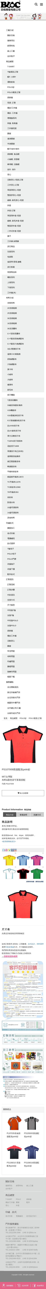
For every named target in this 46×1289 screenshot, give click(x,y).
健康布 (10, 385)
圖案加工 (11, 528)
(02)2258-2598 (14, 1233)
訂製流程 (11, 584)
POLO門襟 (11, 559)
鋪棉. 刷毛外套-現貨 (15, 221)
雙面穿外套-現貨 (14, 226)
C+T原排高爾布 (13, 334)
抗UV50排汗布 (13, 426)
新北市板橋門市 (13, 692)
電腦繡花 (11, 538)
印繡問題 (11, 661)
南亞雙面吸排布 (13, 461)
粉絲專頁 (38, 1285)
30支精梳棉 (12, 318)
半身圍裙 (11, 144)
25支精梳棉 (12, 313)
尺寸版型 (11, 605)
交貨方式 (11, 600)
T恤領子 (10, 549)
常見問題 (11, 651)
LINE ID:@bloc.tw (29, 1233)
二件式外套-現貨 (14, 231)
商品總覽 (9, 61)
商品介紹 (9, 815)
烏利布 (10, 497)
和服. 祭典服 (12, 123)
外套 (9, 205)
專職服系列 (12, 118)
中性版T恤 (11, 610)
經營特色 (11, 46)
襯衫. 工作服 (12, 113)
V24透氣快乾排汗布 (15, 415)
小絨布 (10, 374)
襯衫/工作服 (12, 108)
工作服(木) (11, 293)
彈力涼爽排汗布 (13, 436)
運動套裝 (11, 82)
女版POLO (11, 625)
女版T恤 (10, 615)
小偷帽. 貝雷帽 (13, 159)
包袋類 (10, 257)
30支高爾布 (12, 328)
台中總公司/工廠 (14, 708)
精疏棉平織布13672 (15, 477)
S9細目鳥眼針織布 (14, 405)
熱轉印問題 (12, 672)
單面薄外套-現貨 (14, 216)
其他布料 (11, 518)
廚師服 (10, 97)
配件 (28, 1202)
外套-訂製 (11, 210)
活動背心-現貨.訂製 (15, 180)
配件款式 (11, 574)
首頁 (5, 718)
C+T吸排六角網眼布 (15, 344)
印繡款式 (9, 523)
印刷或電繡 (9, 947)
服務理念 (11, 40)
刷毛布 (10, 390)
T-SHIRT (10, 66)
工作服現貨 (12, 128)
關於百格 (11, 35)
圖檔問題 (11, 666)
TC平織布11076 (13, 482)
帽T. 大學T (11, 77)
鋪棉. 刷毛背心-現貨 (15, 200)
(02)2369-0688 (14, 1241)
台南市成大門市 (13, 713)
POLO (18, 1199)
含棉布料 (11, 303)
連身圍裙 (11, 139)
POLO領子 (11, 554)
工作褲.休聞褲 (13, 241)
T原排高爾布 (12, 400)
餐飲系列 (11, 277)
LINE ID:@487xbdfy (30, 1250)
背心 (9, 174)
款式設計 (31, 944)
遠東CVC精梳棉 (13, 354)
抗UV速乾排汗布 (14, 431)
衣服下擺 (11, 569)
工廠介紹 (9, 30)
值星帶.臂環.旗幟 (14, 262)
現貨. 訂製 (11, 103)
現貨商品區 (12, 272)
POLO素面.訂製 (13, 92)
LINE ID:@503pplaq (30, 1241)
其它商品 (11, 246)
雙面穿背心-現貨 (14, 195)
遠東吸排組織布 (13, 456)
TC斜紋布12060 (13, 487)
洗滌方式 (37, 815)
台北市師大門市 (13, 697)
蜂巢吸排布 (12, 466)
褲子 (9, 236)
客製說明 (23, 815)
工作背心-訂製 (13, 185)
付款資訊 (11, 595)
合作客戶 (11, 56)
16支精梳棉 (12, 323)
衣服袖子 (11, 564)
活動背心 (11, 641)
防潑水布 (11, 502)
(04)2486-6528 (14, 1258)
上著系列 (11, 282)
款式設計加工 (31, 1216)
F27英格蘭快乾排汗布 (16, 420)
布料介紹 (9, 298)
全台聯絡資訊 (12, 687)
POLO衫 (10, 87)
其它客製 (11, 267)
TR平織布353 (12, 492)
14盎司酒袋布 (13, 513)
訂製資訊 (9, 579)
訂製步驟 (11, 590)
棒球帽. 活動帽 (13, 164)
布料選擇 (40, 944)
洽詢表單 (23, 1285)
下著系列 (11, 287)
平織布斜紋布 (12, 471)
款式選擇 (11, 543)
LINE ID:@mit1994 (29, 1258)
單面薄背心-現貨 (14, 190)
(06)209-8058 (14, 1267)
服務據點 (9, 682)
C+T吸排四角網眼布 (15, 339)
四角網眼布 (12, 359)
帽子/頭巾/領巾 (13, 149)
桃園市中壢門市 (13, 703)
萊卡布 (10, 369)
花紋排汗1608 (13, 446)
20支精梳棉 (12, 308)
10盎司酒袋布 (13, 507)
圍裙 (9, 133)
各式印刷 (11, 533)
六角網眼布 (12, 364)
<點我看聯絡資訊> (9, 841)
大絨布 (10, 380)
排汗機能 (11, 395)
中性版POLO (12, 620)
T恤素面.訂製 (12, 72)
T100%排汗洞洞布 (14, 441)
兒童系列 (11, 252)
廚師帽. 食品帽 (13, 154)
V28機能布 (11, 410)
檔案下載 (11, 677)
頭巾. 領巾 (11, 169)
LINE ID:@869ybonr (30, 1267)
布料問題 (11, 656)
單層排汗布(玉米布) (15, 451)
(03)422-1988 (14, 1250)
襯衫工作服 (12, 636)
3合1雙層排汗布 (13, 349)
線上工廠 (11, 51)
